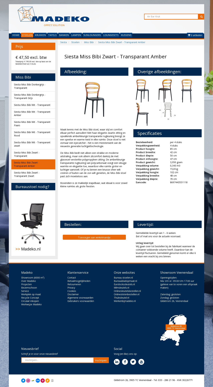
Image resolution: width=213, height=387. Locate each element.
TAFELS (52, 35)
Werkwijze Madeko (31, 304)
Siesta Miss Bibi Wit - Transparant (32, 104)
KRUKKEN (40, 35)
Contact (71, 277)
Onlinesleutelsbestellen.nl (127, 291)
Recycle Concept (30, 297)
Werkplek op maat (31, 294)
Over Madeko (28, 281)
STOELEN (27, 35)
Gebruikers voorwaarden (80, 301)
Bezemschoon (29, 287)
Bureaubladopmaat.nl (125, 281)
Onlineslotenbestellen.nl (126, 294)
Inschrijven (101, 360)
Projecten (26, 284)
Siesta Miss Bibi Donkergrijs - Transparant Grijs (30, 96)
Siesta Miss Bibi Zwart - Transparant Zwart (26, 174)
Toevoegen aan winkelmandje (94, 237)
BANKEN (64, 35)
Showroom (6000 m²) (32, 277)
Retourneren (74, 284)
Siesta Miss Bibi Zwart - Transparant (26, 154)
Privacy (71, 287)
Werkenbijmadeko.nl (125, 301)
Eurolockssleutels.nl (124, 284)
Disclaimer (73, 294)
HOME (15, 35)
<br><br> (85, 203)
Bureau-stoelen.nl (123, 277)
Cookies (71, 291)
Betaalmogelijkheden (78, 281)
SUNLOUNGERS (92, 35)
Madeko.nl (33, 223)
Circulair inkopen (30, 301)
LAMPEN (76, 35)
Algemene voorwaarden (80, 297)
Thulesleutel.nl (121, 297)
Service (25, 291)
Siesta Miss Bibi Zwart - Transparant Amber (26, 164)
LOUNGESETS (111, 35)
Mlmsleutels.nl (121, 287)
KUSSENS (126, 35)
